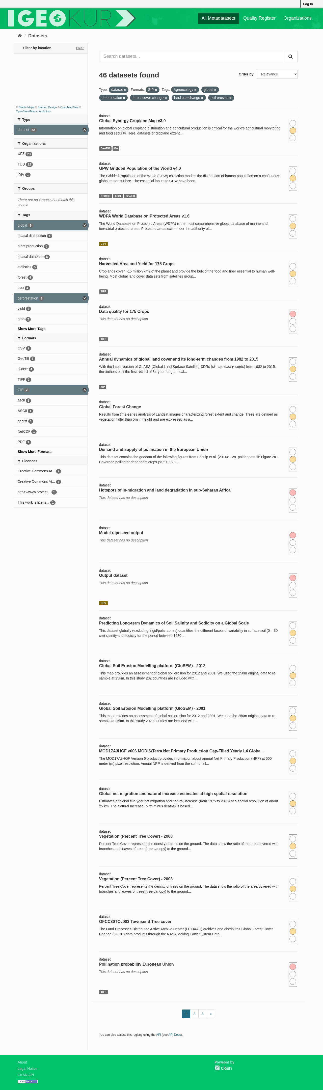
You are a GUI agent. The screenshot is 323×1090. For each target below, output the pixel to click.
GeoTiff (105, 148)
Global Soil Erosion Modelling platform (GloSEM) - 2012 (152, 666)
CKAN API (26, 1075)
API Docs (174, 1035)
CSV (103, 243)
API (158, 1035)
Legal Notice (27, 1069)
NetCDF (106, 196)
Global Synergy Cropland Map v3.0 (132, 121)
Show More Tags (31, 329)
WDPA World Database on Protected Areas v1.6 (144, 216)
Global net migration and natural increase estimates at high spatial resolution (173, 794)
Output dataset (113, 575)
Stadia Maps (26, 107)
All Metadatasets (218, 18)
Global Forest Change (120, 407)
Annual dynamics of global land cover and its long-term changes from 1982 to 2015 (178, 359)
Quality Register (259, 18)
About (22, 1062)
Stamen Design (47, 107)
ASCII (118, 196)
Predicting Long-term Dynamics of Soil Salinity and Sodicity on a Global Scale (174, 623)
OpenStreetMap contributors (33, 111)
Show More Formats (34, 452)
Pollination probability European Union (136, 964)
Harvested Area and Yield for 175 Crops (137, 264)
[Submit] (291, 56)
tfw (116, 148)
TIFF (103, 291)
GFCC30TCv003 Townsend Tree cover (135, 921)
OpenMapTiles (69, 107)
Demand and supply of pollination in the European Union (153, 449)
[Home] (20, 35)
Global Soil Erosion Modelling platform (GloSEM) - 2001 (152, 708)
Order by (246, 74)
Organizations (298, 18)
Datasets (37, 35)
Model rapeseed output (121, 533)
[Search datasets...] (192, 56)
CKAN (223, 1068)
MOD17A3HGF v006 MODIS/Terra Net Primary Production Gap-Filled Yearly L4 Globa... (181, 751)
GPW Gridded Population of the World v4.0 (140, 168)
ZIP (103, 386)
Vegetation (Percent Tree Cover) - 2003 (136, 879)
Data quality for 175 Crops (124, 311)
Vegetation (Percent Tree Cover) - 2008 (136, 836)
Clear (80, 48)
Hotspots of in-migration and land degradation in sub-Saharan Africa (165, 490)
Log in (308, 4)
